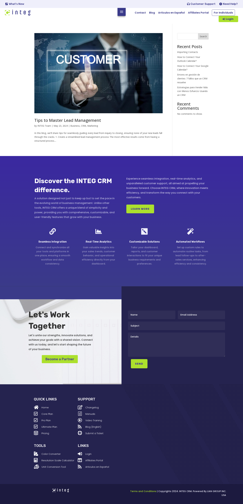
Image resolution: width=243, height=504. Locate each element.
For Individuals (223, 13)
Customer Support (203, 3)
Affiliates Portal (198, 13)
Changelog (92, 407)
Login (229, 19)
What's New (16, 3)
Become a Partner (59, 359)
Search (203, 36)
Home (45, 407)
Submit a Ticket (94, 433)
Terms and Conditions (143, 491)
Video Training (93, 420)
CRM (83, 125)
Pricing (45, 433)
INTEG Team (44, 125)
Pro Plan (46, 420)
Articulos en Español (171, 13)
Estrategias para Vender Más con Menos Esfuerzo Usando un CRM (192, 91)
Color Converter (51, 454)
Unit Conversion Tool (54, 467)
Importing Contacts (187, 52)
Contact (140, 13)
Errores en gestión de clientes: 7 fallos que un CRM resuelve (192, 78)
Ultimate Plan (49, 426)
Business (75, 125)
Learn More (140, 209)
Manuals (90, 414)
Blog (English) (93, 426)
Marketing (92, 125)
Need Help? (230, 3)
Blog (152, 13)
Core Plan (47, 414)
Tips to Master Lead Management (67, 120)
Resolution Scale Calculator (57, 460)
